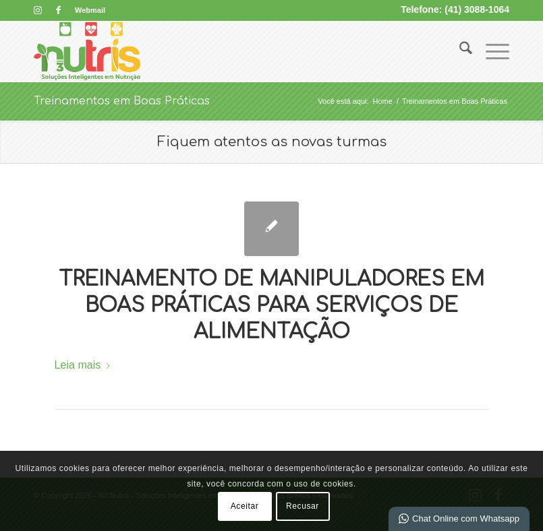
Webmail (90, 10)
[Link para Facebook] (58, 10)
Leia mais (83, 364)
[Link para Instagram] (37, 10)
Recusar (302, 506)
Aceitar (245, 506)
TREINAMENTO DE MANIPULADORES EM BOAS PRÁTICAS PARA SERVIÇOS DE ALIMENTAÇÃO (271, 305)
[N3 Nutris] (87, 51)
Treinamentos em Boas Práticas (122, 101)
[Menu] (490, 51)
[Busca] (459, 51)
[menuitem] (86, 10)
